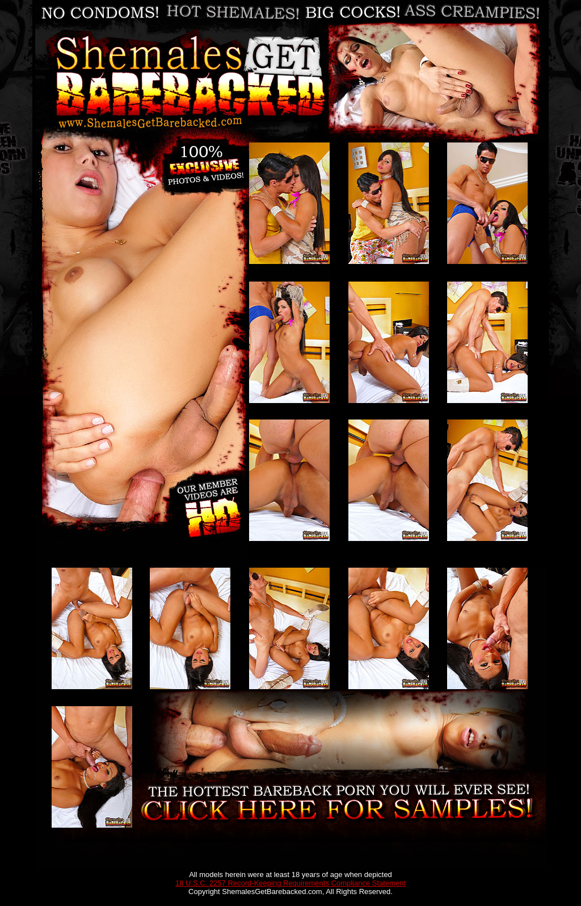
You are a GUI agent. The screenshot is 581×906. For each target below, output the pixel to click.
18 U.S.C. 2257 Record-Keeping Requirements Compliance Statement (290, 883)
